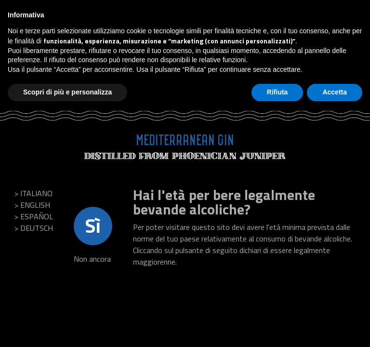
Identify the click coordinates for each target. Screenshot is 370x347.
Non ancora (92, 259)
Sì (93, 225)
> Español (33, 216)
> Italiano (33, 193)
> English (32, 205)
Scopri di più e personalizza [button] (67, 92)
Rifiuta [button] (277, 92)
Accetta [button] (334, 92)
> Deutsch (33, 228)
